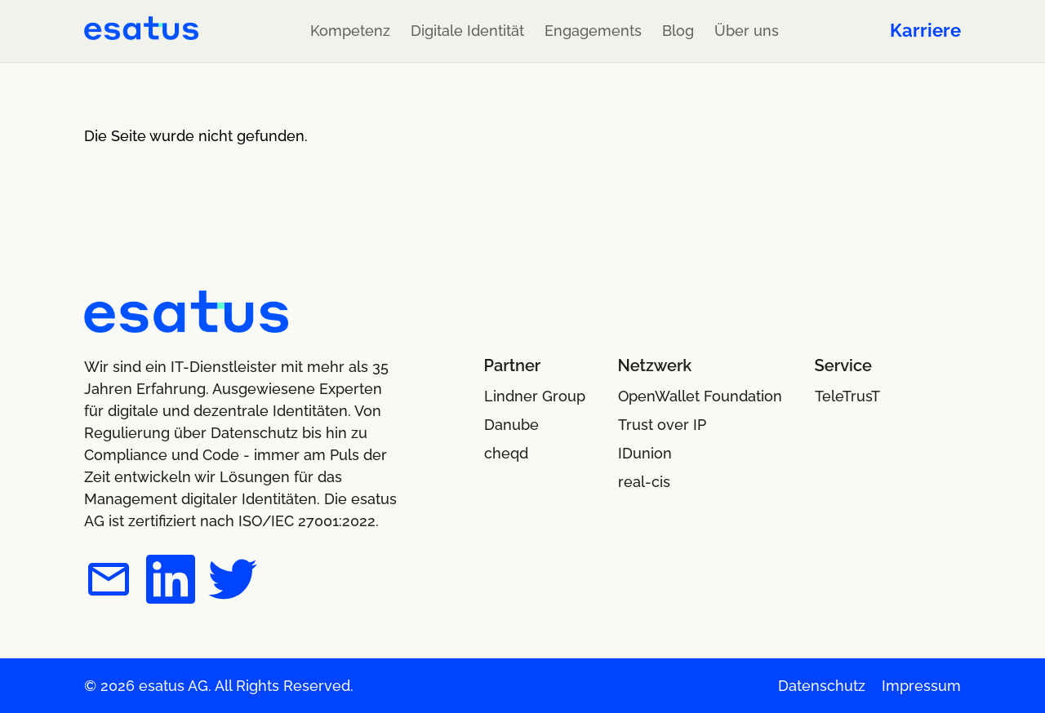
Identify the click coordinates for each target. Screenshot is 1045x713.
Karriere (925, 30)
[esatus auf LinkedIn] (170, 582)
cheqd (506, 453)
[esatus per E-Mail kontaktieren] (108, 582)
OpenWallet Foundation (700, 396)
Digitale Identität (467, 30)
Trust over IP (662, 424)
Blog (678, 30)
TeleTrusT (847, 396)
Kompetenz (350, 30)
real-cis (644, 481)
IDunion (645, 453)
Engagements (593, 30)
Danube (511, 424)
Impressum (921, 685)
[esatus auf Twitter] (232, 582)
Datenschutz (821, 685)
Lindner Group (534, 396)
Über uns (746, 30)
